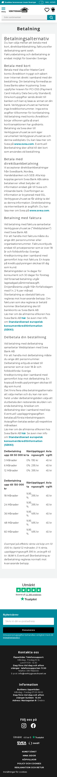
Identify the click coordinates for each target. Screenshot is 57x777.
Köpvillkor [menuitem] (29, 759)
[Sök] (51, 17)
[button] (5, 9)
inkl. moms (50, 2)
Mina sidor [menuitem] (29, 755)
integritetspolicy (11, 637)
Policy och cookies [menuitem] (29, 763)
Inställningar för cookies (15, 772)
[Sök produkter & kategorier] (28, 17)
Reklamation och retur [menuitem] (29, 767)
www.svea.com (24, 144)
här (24, 318)
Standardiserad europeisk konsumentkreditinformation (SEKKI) (23, 325)
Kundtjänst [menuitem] (29, 752)
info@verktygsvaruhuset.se (32, 673)
